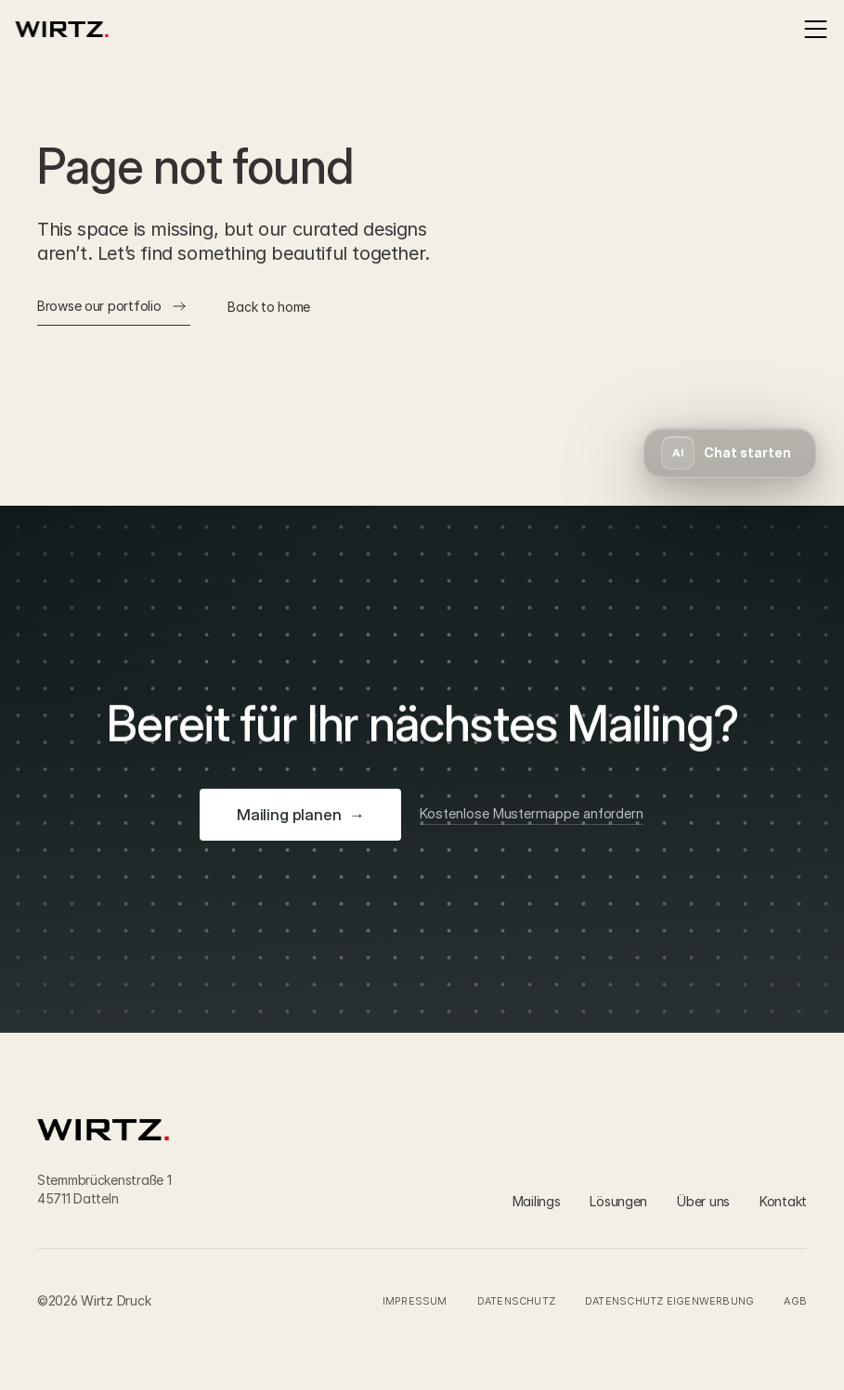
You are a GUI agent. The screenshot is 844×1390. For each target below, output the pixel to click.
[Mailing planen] (300, 815)
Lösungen (618, 1201)
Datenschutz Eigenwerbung (669, 1300)
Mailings (537, 1201)
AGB (795, 1300)
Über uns (703, 1201)
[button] (729, 453)
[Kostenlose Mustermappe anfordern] (532, 814)
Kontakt (783, 1201)
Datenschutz (516, 1300)
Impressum (415, 1300)
